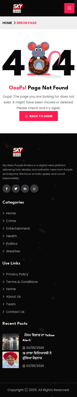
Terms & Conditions (22, 282)
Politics (11, 243)
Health (11, 236)
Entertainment (18, 228)
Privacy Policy (17, 274)
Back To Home (39, 116)
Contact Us (15, 312)
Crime (11, 221)
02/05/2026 (33, 348)
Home (7, 23)
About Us (13, 296)
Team (11, 304)
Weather (13, 251)
